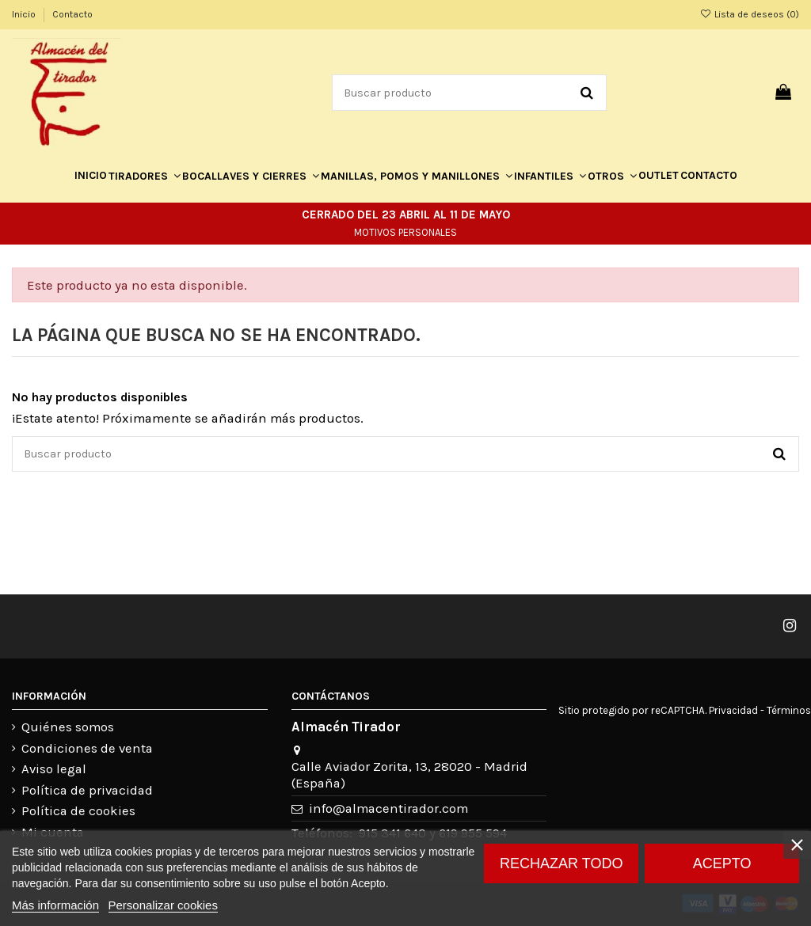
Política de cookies (78, 810)
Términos (789, 710)
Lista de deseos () (749, 14)
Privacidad (733, 710)
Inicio (25, 14)
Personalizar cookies (163, 905)
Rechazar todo (561, 863)
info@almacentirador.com (388, 808)
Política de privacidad (87, 790)
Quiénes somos (67, 726)
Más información (55, 905)
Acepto (722, 863)
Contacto (72, 14)
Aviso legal (53, 768)
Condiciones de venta (87, 748)
